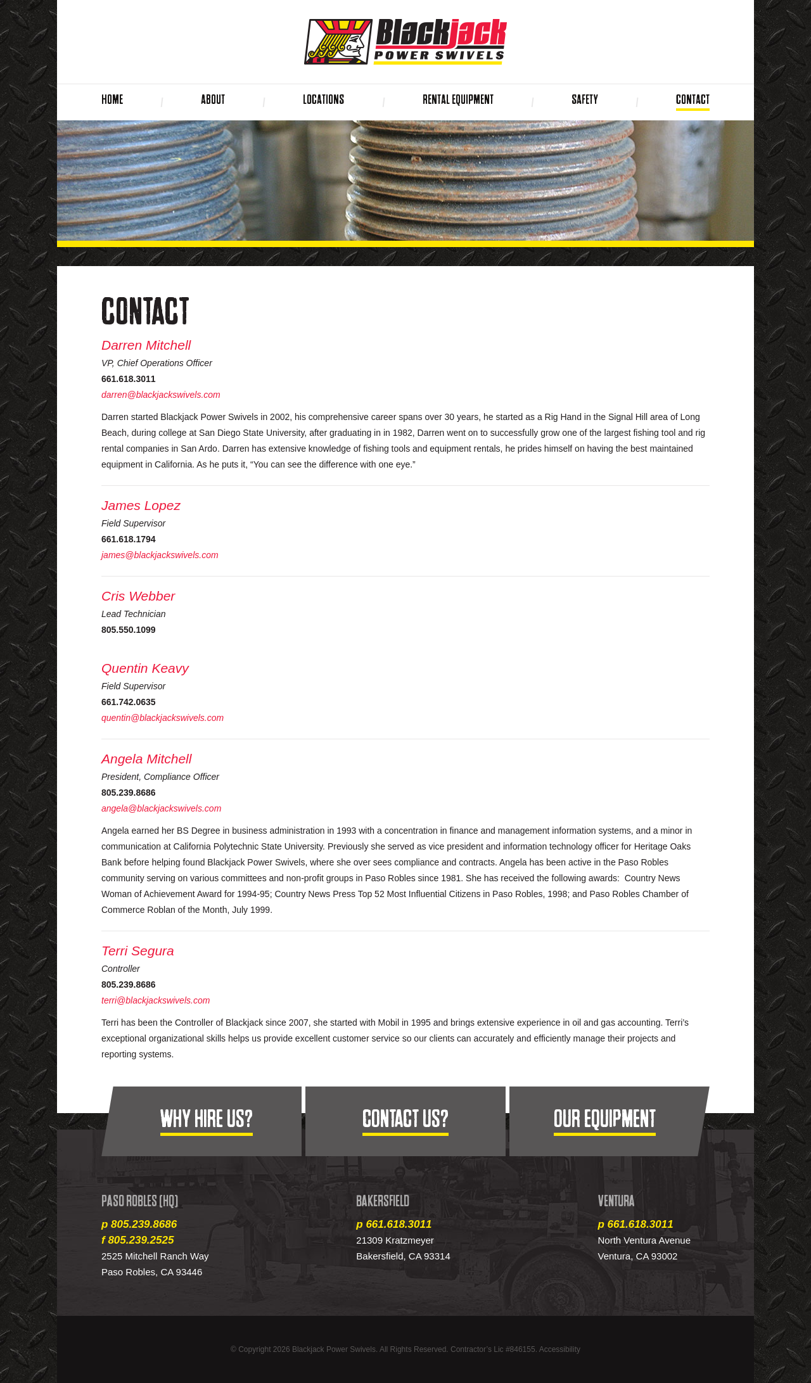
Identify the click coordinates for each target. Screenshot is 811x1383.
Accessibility (559, 1349)
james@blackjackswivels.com (160, 555)
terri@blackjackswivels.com (155, 1000)
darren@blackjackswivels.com (160, 395)
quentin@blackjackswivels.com (162, 718)
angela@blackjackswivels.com (161, 808)
